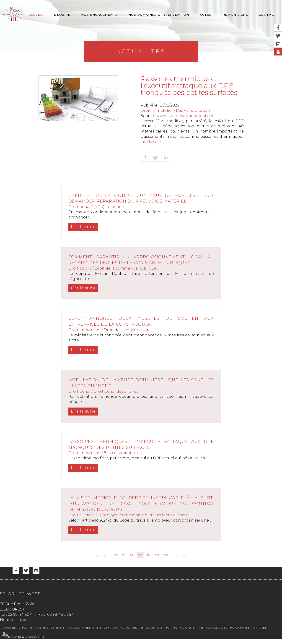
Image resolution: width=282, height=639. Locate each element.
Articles (260, 627)
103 (166, 555)
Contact (267, 14)
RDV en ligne (235, 14)
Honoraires (240, 627)
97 (115, 555)
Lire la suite (152, 142)
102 (157, 555)
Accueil (35, 14)
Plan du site (184, 627)
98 (123, 555)
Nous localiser (13, 620)
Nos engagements (99, 14)
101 (148, 555)
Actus (206, 14)
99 (131, 555)
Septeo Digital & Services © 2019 (23, 637)
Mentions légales (212, 627)
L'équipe (62, 14)
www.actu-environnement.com (186, 116)
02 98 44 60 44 (21, 614)
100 (140, 555)
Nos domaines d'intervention (158, 14)
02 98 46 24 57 (60, 614)
